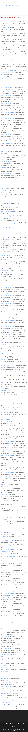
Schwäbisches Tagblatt (7, 33)
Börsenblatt (4, 167)
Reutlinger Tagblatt (6, 39)
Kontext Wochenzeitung (8, 173)
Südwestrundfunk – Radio (8, 207)
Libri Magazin (4, 220)
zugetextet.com (5, 161)
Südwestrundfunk (5, 227)
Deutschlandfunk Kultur (7, 143)
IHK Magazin (4, 74)
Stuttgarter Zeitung (6, 78)
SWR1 (2, 151)
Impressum (14, 726)
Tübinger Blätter (5, 27)
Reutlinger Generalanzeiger (8, 21)
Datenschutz (20, 723)
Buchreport (4, 190)
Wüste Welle (4, 230)
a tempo (3, 225)
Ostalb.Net (4, 194)
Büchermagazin (5, 179)
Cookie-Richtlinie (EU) (9, 723)
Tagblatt (3, 184)
